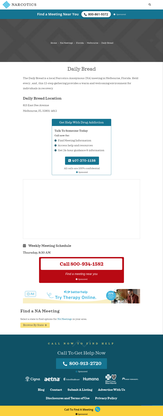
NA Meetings (66, 43)
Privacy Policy (106, 398)
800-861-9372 (96, 14)
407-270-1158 (82, 160)
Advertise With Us (111, 390)
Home (54, 43)
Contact (56, 390)
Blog (41, 390)
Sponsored (82, 414)
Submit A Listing (80, 390)
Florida (80, 43)
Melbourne (92, 43)
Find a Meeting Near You (58, 14)
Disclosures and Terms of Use (67, 398)
